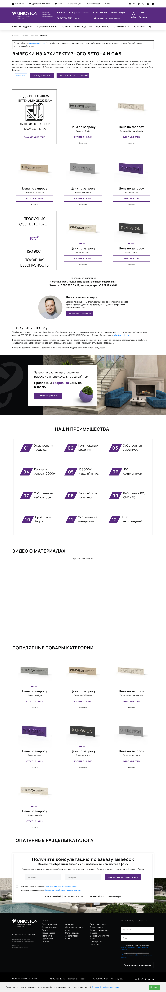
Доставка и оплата (39, 3)
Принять (154, 987)
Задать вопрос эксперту (80, 313)
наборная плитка (37, 43)
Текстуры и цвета (42, 75)
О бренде (18, 3)
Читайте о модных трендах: (72, 75)
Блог (92, 938)
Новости (94, 933)
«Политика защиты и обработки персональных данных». (63, 890)
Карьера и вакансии (99, 930)
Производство (83, 26)
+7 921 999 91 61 (65, 18)
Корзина (142, 17)
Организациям (75, 3)
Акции (59, 3)
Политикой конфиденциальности (106, 987)
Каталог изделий (22, 26)
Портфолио (102, 26)
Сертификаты (121, 26)
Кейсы (108, 3)
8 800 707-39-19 (65, 12)
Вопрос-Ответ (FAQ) (100, 935)
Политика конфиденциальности (20, 946)
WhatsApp (114, 13)
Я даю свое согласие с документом (47, 886)
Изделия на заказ (47, 26)
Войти (133, 17)
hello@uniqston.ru (100, 18)
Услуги (66, 26)
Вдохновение (96, 927)
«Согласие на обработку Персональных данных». (61, 886)
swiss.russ (20, 75)
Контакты (139, 26)
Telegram (122, 13)
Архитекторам (94, 3)
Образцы (94, 944)
